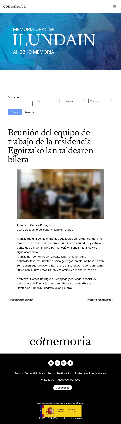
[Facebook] (51, 363)
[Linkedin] (70, 363)
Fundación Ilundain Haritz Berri (34, 373)
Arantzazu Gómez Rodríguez (35, 225)
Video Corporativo (68, 379)
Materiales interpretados (90, 373)
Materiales (47, 379)
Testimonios (64, 373)
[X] (57, 363)
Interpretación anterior (21, 299)
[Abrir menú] (114, 6)
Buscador (14, 97)
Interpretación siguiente (99, 299)
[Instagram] (64, 363)
